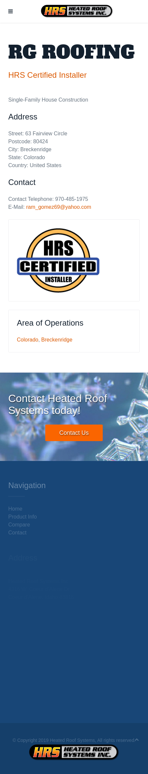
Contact (17, 532)
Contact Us (74, 433)
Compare (19, 524)
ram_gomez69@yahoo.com (58, 207)
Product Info (22, 517)
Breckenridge (56, 339)
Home (15, 509)
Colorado (27, 339)
